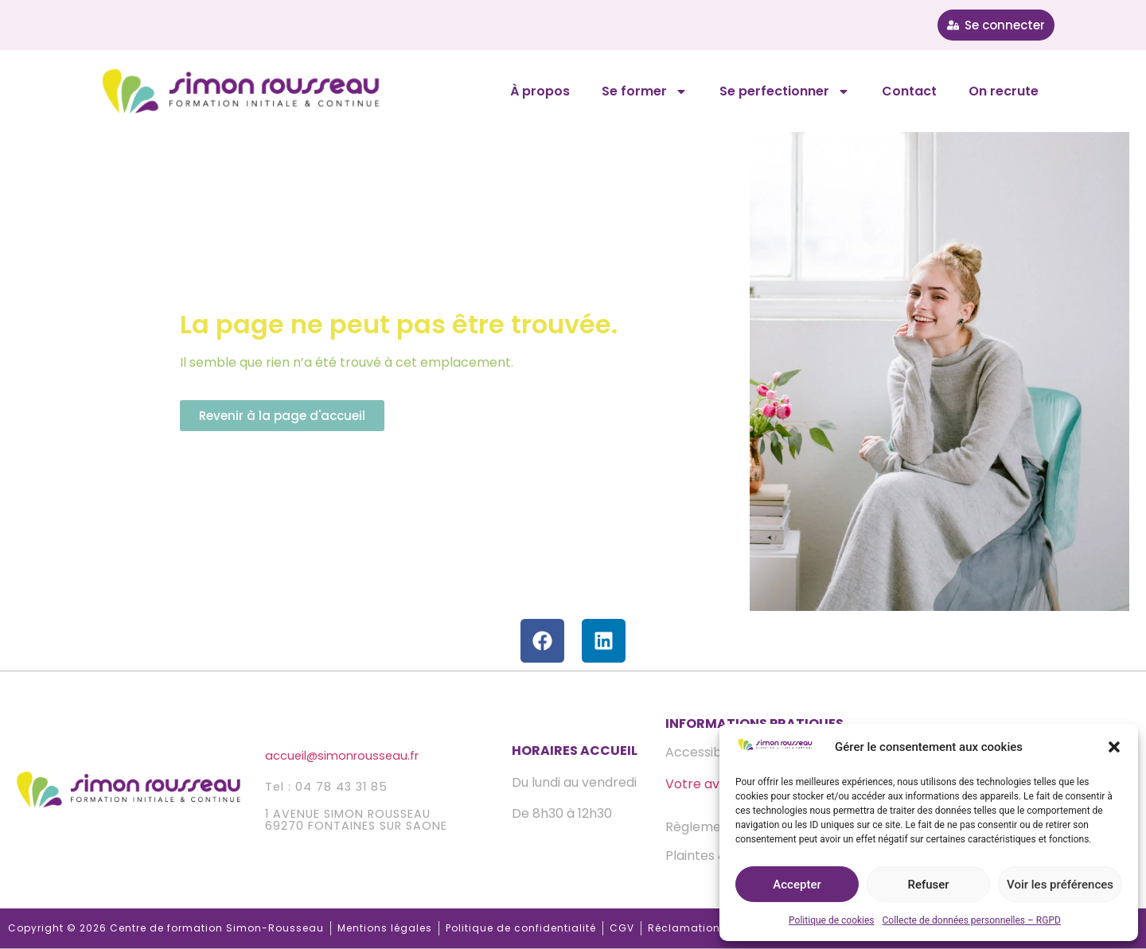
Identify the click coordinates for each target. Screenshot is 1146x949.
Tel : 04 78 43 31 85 (326, 787)
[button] (1114, 747)
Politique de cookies (831, 920)
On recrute (1004, 91)
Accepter (797, 884)
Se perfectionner (784, 91)
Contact (909, 91)
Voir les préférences (1060, 884)
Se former (645, 91)
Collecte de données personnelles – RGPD (972, 920)
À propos (540, 91)
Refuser (928, 884)
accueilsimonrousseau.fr (342, 756)
